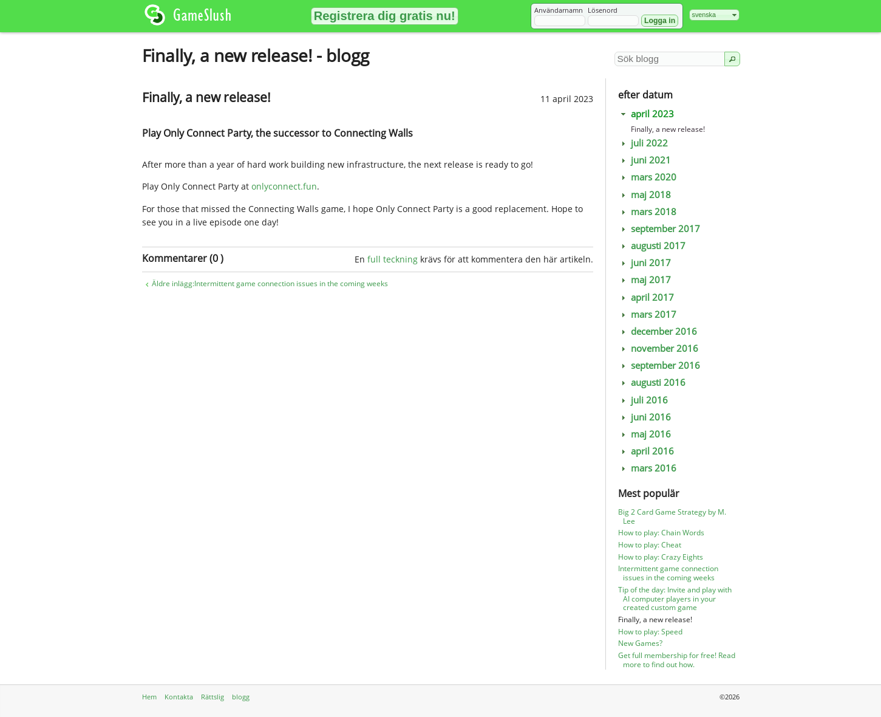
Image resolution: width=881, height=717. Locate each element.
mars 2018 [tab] (647, 211)
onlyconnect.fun (284, 186)
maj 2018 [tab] (645, 194)
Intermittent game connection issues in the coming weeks (668, 573)
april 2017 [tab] (646, 297)
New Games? (640, 643)
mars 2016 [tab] (647, 468)
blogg (241, 696)
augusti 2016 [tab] (652, 382)
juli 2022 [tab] (643, 143)
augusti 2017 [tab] (652, 245)
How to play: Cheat (649, 545)
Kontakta (179, 696)
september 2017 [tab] (659, 228)
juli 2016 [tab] (643, 400)
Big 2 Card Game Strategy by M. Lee (672, 516)
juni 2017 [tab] (645, 262)
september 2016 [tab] (659, 365)
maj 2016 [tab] (645, 434)
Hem (149, 696)
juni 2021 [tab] (645, 160)
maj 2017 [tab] (645, 279)
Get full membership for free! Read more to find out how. (676, 660)
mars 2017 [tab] (647, 314)
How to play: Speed (650, 631)
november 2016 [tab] (658, 348)
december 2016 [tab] (658, 331)
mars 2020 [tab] (647, 177)
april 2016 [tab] (646, 451)
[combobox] (714, 15)
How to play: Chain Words (661, 532)
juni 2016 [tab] (645, 417)
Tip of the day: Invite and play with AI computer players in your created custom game (675, 599)
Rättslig (212, 696)
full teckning (392, 259)
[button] (384, 16)
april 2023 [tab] (646, 114)
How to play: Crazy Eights (660, 557)
